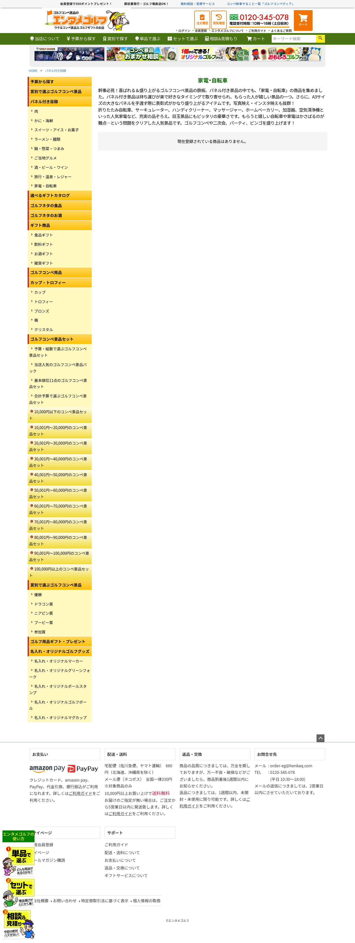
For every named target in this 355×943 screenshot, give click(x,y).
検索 (320, 39)
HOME (33, 70)
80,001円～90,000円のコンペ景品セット (58, 540)
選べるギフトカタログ (50, 195)
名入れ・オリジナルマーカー (58, 661)
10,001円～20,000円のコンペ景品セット (58, 430)
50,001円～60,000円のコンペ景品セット (58, 493)
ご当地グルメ (45, 157)
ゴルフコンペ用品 (46, 272)
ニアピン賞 (43, 613)
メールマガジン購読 (47, 860)
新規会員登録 (41, 844)
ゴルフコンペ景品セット (52, 339)
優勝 (38, 594)
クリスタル (43, 329)
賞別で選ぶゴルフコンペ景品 (56, 91)
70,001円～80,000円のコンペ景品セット (58, 525)
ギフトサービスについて (126, 875)
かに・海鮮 (43, 120)
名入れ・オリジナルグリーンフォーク (59, 673)
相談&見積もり (221, 38)
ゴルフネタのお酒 (46, 215)
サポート (115, 833)
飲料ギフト (43, 244)
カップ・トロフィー (48, 282)
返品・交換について (122, 868)
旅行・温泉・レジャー (52, 176)
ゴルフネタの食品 (46, 205)
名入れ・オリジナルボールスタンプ (58, 689)
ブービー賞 (43, 622)
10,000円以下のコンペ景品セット (58, 415)
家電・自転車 (45, 185)
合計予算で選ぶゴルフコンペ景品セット (58, 399)
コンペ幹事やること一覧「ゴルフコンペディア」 (261, 3)
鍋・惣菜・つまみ (49, 148)
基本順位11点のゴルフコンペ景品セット (58, 383)
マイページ (42, 833)
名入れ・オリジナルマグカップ (60, 717)
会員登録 (201, 30)
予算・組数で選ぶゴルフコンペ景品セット (58, 352)
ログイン (184, 30)
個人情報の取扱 (146, 901)
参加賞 (40, 631)
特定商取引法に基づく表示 (104, 901)
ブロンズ (41, 311)
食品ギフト (43, 234)
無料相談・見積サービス (198, 3)
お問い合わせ (65, 901)
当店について (44, 38)
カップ (40, 292)
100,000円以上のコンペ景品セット (59, 572)
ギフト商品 (40, 225)
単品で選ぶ (147, 38)
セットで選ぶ (183, 38)
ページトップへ (320, 738)
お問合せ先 (267, 754)
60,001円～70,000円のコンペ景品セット (58, 509)
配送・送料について (122, 852)
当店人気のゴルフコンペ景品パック (58, 367)
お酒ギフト (43, 253)
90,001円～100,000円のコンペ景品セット (59, 556)
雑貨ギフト (43, 263)
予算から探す (81, 38)
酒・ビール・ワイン (51, 167)
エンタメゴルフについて (228, 30)
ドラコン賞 (43, 604)
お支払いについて (120, 860)
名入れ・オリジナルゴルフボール (58, 705)
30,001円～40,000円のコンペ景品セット (58, 462)
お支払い (40, 754)
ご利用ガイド (257, 30)
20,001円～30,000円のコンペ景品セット (58, 446)
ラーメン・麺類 (47, 139)
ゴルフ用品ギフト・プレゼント (58, 641)
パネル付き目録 (55, 70)
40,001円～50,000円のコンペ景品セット (58, 478)
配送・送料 (117, 754)
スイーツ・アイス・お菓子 (56, 129)
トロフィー (43, 301)
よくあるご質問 (281, 30)
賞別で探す (115, 38)
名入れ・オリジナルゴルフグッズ (59, 651)
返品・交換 (192, 754)
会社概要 (41, 901)
